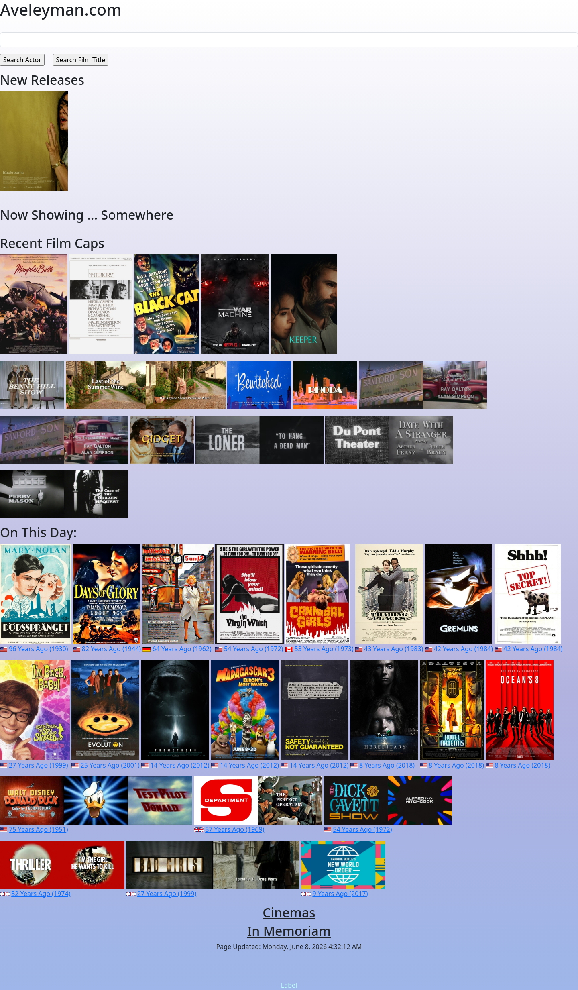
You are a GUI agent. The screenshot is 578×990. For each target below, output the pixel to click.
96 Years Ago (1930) (38, 648)
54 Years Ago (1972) (253, 648)
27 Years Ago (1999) (38, 765)
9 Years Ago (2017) (340, 893)
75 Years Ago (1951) (38, 829)
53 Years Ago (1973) (324, 648)
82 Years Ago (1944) (111, 648)
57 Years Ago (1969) (234, 829)
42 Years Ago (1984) (463, 648)
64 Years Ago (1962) (182, 648)
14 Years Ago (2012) (179, 765)
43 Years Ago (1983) (393, 648)
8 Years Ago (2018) (387, 765)
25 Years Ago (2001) (110, 765)
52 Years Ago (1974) (40, 893)
